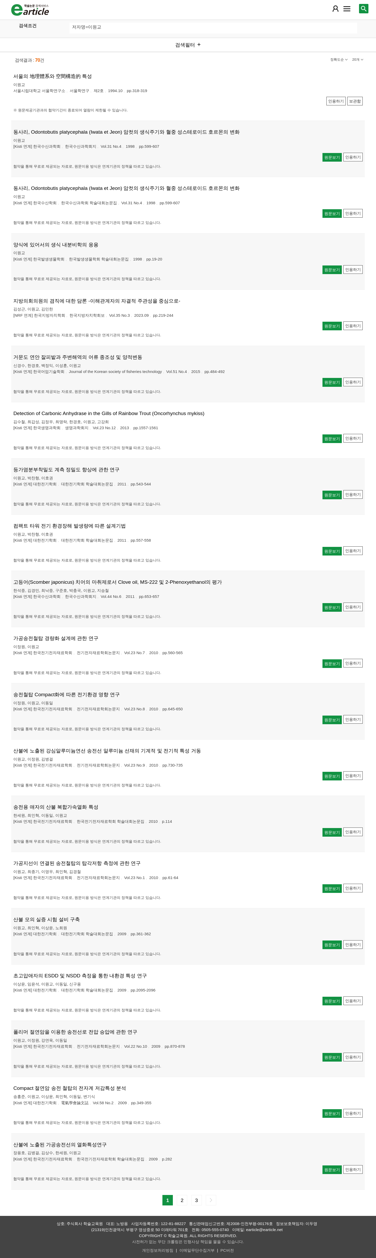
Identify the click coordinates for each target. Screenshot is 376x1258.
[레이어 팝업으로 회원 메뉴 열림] (335, 8)
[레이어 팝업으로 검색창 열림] (363, 8)
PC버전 (227, 1250)
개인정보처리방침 (157, 1250)
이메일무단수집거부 (197, 1250)
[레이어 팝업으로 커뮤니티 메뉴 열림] (346, 8)
